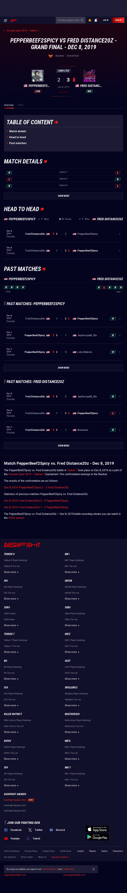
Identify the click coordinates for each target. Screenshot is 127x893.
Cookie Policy (48, 851)
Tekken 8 (9, 554)
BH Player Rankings (13, 667)
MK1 (67, 554)
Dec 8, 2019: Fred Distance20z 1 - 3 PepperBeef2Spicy (36, 507)
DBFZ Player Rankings (75, 640)
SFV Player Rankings (13, 774)
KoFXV (7, 740)
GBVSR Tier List (72, 593)
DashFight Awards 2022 (15, 811)
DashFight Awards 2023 (15, 805)
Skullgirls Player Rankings (76, 693)
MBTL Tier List (71, 753)
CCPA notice (65, 851)
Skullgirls (71, 687)
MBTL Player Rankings (75, 747)
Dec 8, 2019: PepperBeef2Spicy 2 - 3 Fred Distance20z (36, 487)
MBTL (68, 740)
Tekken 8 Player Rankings (15, 560)
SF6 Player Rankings (13, 587)
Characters (118, 851)
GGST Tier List (71, 673)
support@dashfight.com (15, 875)
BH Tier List (9, 673)
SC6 (6, 687)
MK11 (68, 767)
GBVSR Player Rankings (75, 587)
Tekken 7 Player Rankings (15, 640)
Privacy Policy (31, 851)
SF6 (6, 580)
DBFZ (67, 634)
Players (92, 851)
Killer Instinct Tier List (14, 726)
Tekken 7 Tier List (12, 646)
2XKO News (9, 619)
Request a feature (60, 857)
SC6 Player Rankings (13, 693)
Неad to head (17, 137)
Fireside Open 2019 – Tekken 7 (26, 474)
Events (81, 851)
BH (5, 660)
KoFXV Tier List (11, 753)
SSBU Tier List (71, 619)
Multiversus (72, 714)
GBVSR (68, 580)
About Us (42, 857)
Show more (11, 572)
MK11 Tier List (71, 780)
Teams (104, 851)
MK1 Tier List (71, 566)
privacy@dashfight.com (74, 875)
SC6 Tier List (9, 699)
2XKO (7, 607)
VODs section (16, 517)
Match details (17, 131)
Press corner (27, 857)
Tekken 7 (72, 470)
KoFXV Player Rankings (14, 747)
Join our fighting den (23, 823)
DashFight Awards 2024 (15, 800)
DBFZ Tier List (71, 646)
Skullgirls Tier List (73, 699)
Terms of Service (11, 851)
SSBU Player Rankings (75, 613)
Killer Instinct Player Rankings (17, 720)
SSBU (67, 607)
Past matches (18, 143)
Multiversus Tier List (74, 726)
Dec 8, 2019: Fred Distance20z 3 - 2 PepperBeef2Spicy (36, 500)
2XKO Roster (10, 613)
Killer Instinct (13, 714)
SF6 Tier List (9, 593)
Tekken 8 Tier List (12, 566)
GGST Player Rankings (75, 667)
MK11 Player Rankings (75, 774)
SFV (6, 767)
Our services (10, 857)
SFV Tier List (9, 780)
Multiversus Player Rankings (78, 720)
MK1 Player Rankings (74, 560)
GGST (67, 660)
